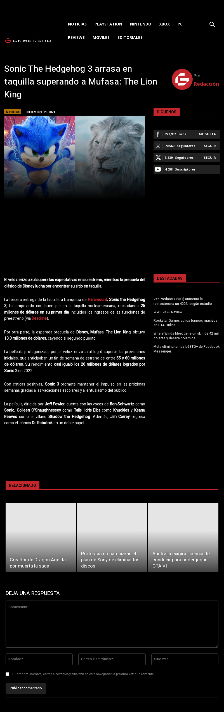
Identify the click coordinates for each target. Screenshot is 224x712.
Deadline (39, 318)
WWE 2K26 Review (168, 312)
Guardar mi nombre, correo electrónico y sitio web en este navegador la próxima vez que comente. (83, 674)
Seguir (210, 146)
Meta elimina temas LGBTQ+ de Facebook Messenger (187, 349)
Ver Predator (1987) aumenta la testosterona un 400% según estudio (183, 301)
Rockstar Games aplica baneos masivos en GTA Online (186, 323)
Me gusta (207, 134)
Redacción (206, 83)
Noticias (12, 111)
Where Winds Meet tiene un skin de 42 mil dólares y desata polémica (186, 336)
